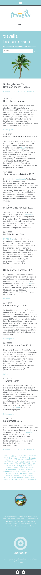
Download (20, 563)
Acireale (28, 283)
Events (15, 468)
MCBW (23, 148)
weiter (29, 92)
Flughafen (18, 464)
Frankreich (30, 468)
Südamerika (19, 460)
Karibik (22, 468)
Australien (32, 456)
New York (7, 479)
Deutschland (25, 462)
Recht (8, 474)
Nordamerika (29, 460)
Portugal (7, 477)
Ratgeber (9, 460)
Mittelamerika (8, 462)
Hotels (20, 465)
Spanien (15, 474)
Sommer (16, 472)
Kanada (30, 475)
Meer (6, 464)
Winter (6, 456)
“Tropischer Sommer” (12, 407)
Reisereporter (8, 130)
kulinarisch (22, 479)
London (23, 472)
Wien (34, 472)
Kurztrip (32, 458)
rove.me (6, 299)
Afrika (25, 456)
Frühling (13, 456)
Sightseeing (29, 466)
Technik (8, 468)
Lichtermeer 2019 (27, 432)
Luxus (6, 458)
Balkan (24, 475)
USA (16, 462)
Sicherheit (21, 470)
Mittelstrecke (23, 458)
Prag (29, 472)
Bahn (11, 464)
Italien (31, 474)
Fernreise (13, 458)
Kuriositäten (11, 470)
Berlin (34, 462)
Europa (23, 473)
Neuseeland (32, 479)
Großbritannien (30, 477)
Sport (20, 456)
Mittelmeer (29, 470)
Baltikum (9, 475)
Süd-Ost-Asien (29, 464)
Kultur (14, 479)
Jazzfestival (28, 214)
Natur (20, 477)
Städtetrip (7, 472)
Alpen (14, 477)
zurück (7, 92)
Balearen (17, 475)
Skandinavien (10, 466)
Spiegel (6, 374)
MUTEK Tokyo (9, 239)
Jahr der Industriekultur (16, 179)
